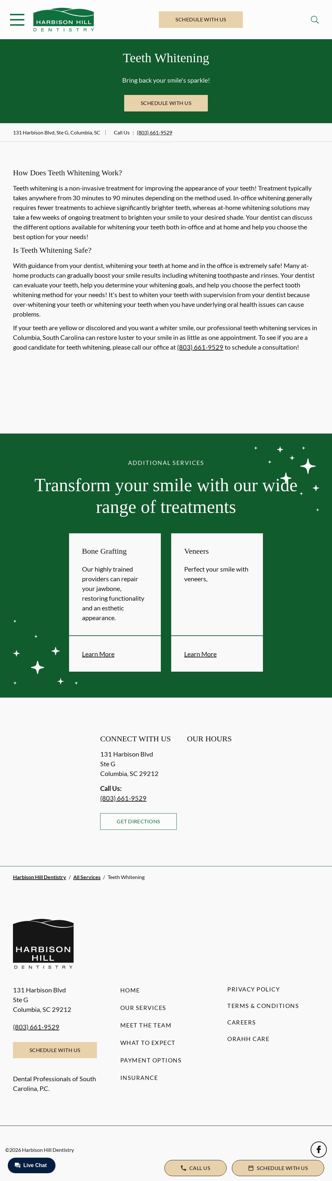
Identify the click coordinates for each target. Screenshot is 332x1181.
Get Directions (138, 821)
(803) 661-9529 (154, 132)
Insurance (139, 1077)
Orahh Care (248, 1038)
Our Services (143, 1007)
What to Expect (148, 1042)
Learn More (98, 654)
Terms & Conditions (263, 1005)
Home (130, 990)
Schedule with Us (200, 19)
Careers (241, 1022)
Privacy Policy (253, 989)
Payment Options (151, 1060)
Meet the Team (146, 1025)
